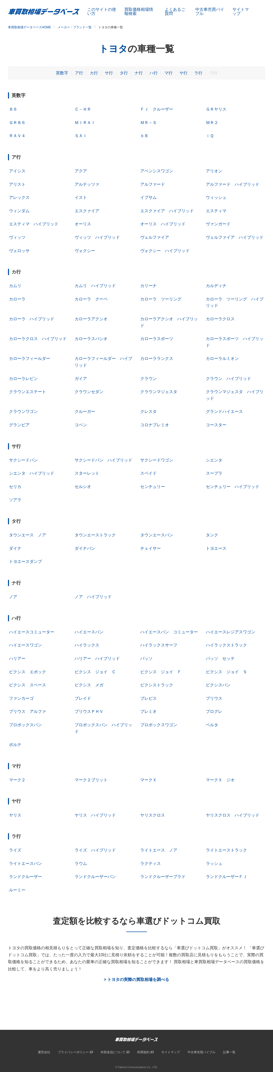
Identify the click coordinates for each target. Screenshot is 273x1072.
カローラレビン (23, 378)
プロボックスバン (25, 725)
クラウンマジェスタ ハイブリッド (234, 395)
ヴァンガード (218, 224)
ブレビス (148, 698)
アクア (81, 171)
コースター (216, 425)
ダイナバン (85, 548)
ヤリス (15, 815)
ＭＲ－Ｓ (148, 122)
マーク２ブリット (91, 780)
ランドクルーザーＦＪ (226, 876)
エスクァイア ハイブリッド (167, 211)
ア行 (79, 73)
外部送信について (113, 1052)
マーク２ (17, 780)
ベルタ (212, 725)
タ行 (124, 73)
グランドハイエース (224, 411)
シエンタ (214, 460)
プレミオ (148, 711)
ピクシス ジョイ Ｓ (226, 672)
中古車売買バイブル (209, 11)
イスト (81, 197)
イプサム (148, 197)
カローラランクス (156, 358)
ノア (13, 597)
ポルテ (15, 744)
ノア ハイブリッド (93, 597)
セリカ (15, 486)
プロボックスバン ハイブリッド (103, 728)
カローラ (17, 299)
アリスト (17, 184)
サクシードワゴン (156, 460)
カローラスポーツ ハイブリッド (234, 342)
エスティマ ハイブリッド (33, 224)
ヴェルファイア (154, 237)
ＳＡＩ (81, 136)
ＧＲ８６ (17, 122)
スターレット (87, 473)
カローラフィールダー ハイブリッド (103, 361)
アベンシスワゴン (156, 171)
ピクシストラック (156, 685)
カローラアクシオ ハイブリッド (169, 322)
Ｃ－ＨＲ (83, 109)
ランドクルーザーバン (95, 876)
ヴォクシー (85, 251)
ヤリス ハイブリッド (95, 815)
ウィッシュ (216, 197)
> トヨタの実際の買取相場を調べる (136, 980)
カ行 (94, 73)
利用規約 (143, 1052)
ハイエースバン (89, 632)
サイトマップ (240, 11)
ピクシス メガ (89, 685)
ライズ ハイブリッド (95, 850)
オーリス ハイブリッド (163, 224)
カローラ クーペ (91, 299)
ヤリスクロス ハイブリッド (232, 815)
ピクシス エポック (27, 672)
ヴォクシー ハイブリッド (165, 251)
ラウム (81, 863)
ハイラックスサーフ (158, 645)
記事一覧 (229, 1052)
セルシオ (83, 486)
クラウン (148, 378)
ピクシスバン (218, 685)
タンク (212, 535)
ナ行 (139, 73)
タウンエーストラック (95, 535)
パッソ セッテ (220, 658)
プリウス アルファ (27, 711)
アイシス (17, 171)
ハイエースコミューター (31, 632)
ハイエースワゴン (25, 645)
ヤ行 (183, 73)
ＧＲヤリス (216, 109)
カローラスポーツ (156, 338)
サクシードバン (23, 460)
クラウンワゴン (23, 411)
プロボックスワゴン (158, 725)
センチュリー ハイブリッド (232, 486)
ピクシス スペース (27, 685)
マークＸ (148, 780)
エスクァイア (87, 211)
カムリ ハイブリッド (95, 285)
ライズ (15, 850)
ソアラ (15, 500)
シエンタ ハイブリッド (31, 473)
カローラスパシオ (91, 338)
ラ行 (198, 73)
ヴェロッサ (19, 251)
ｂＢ (144, 136)
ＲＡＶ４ (17, 136)
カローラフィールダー (29, 358)
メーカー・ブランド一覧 (75, 27)
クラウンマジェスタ (158, 391)
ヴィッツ (17, 237)
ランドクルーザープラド (163, 876)
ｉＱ (210, 136)
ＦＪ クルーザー (156, 109)
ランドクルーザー (25, 876)
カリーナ (148, 285)
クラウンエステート (27, 391)
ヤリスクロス (152, 815)
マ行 (168, 73)
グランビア (19, 425)
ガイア (81, 378)
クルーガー (85, 411)
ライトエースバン (25, 863)
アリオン (214, 171)
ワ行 (213, 73)
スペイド (148, 473)
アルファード (152, 184)
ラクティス (150, 863)
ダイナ (15, 548)
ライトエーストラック (226, 850)
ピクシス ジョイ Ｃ (95, 672)
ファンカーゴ (21, 698)
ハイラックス (87, 645)
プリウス (214, 698)
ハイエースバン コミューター (169, 632)
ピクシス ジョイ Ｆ (160, 672)
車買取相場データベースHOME (29, 27)
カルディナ (216, 285)
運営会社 (44, 1052)
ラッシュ (214, 863)
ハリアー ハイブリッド (97, 658)
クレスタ (148, 411)
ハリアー (17, 658)
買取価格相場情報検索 (138, 11)
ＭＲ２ (212, 122)
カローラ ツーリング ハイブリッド (234, 302)
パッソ (146, 658)
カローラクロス (220, 319)
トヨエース (216, 548)
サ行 (109, 73)
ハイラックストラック (226, 645)
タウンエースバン (156, 535)
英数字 (62, 73)
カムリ (15, 285)
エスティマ (216, 211)
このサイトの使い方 (101, 11)
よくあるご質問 (175, 11)
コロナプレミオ (154, 425)
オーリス (83, 224)
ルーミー (17, 890)
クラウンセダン (89, 391)
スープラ (214, 473)
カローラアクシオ (91, 319)
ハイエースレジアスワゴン (230, 632)
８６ (13, 109)
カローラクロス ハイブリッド (38, 338)
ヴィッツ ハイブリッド (97, 237)
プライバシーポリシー (73, 1052)
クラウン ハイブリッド (228, 378)
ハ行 (153, 73)
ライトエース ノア (158, 850)
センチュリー (152, 486)
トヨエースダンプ (25, 561)
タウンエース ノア (27, 535)
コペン (81, 425)
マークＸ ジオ (220, 780)
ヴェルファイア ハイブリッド (234, 237)
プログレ (214, 711)
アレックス (19, 197)
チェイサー (150, 548)
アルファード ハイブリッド (232, 184)
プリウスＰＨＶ (89, 711)
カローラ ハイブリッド (31, 319)
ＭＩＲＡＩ (85, 122)
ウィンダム (19, 211)
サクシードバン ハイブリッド (103, 460)
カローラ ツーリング (160, 299)
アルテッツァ (87, 184)
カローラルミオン (222, 358)
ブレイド (83, 698)
